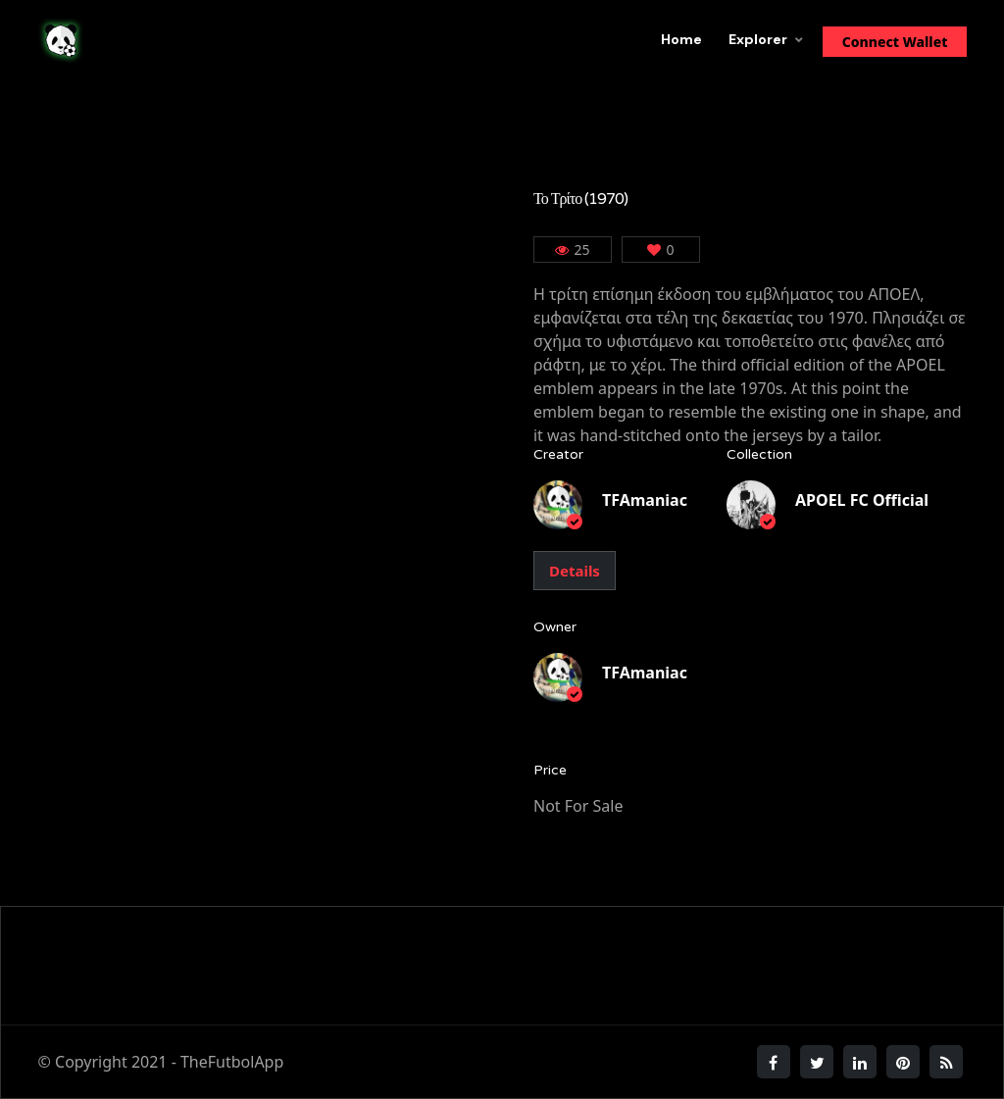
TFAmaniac (644, 500)
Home (681, 39)
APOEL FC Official (862, 500)
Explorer (757, 39)
